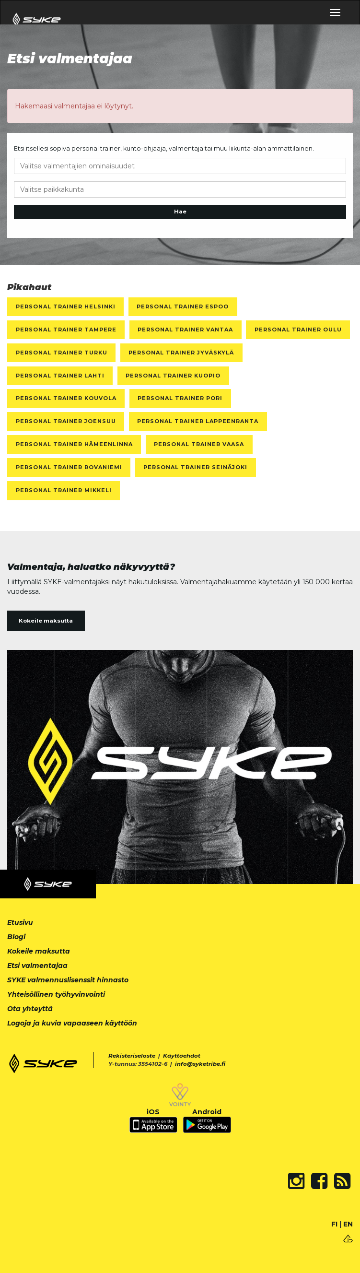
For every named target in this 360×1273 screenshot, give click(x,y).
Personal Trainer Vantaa (185, 329)
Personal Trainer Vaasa (199, 444)
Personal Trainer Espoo (183, 306)
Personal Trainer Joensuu (66, 421)
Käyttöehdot (181, 1055)
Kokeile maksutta (46, 620)
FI (334, 1224)
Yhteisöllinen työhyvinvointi (56, 994)
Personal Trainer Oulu (298, 329)
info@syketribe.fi (200, 1064)
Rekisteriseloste (131, 1055)
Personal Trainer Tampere (66, 329)
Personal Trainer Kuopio (173, 375)
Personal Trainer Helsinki (66, 306)
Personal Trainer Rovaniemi (69, 467)
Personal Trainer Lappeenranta (197, 421)
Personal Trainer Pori (180, 398)
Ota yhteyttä (30, 1008)
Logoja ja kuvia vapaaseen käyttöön (72, 1023)
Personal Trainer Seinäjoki (195, 467)
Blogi (16, 936)
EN (348, 1224)
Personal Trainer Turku (61, 352)
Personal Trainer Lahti (60, 375)
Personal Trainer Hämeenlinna (74, 444)
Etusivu (20, 922)
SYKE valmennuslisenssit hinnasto (67, 980)
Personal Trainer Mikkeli (64, 490)
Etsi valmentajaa (37, 965)
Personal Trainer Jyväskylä (181, 352)
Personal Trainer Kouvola (66, 398)
